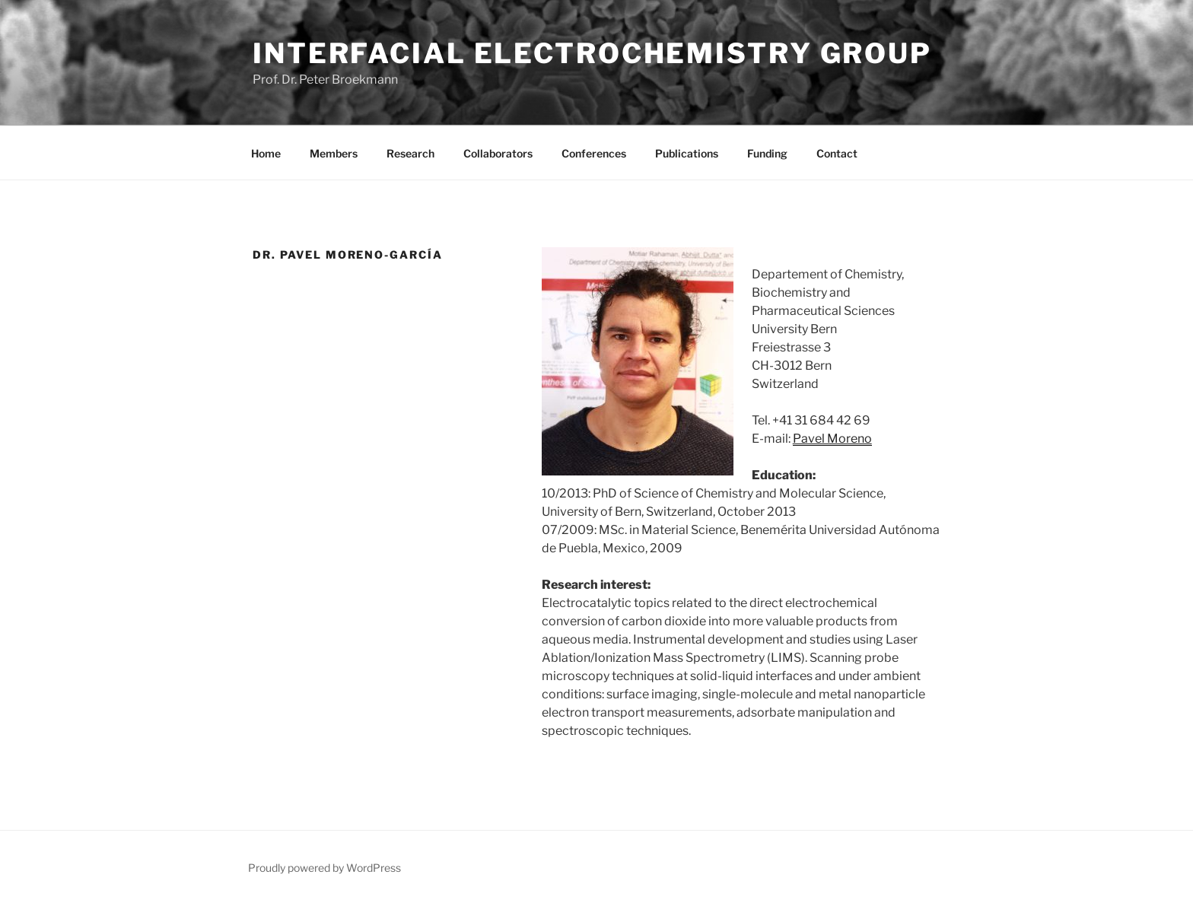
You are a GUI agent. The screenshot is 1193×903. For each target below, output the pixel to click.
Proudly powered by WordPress (324, 867)
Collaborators (498, 153)
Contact (836, 153)
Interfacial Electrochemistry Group (592, 53)
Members (334, 153)
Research (410, 153)
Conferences (594, 153)
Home (266, 153)
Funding (767, 153)
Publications (686, 153)
